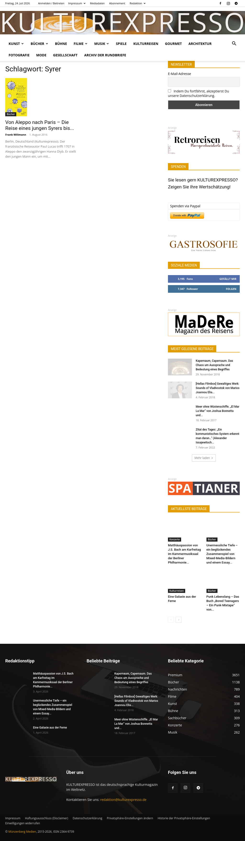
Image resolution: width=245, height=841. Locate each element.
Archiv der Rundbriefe (105, 55)
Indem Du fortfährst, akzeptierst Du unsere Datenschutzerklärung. (198, 93)
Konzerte (174, 539)
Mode (41, 55)
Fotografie (19, 55)
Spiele (121, 43)
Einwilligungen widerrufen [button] (22, 823)
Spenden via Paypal (185, 206)
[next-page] (179, 620)
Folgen (231, 289)
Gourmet (173, 43)
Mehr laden (204, 458)
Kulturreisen (145, 43)
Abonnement (117, 3)
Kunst (16, 43)
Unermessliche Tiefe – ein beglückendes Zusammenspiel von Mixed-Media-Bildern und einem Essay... (222, 553)
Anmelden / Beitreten (51, 3)
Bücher (39, 43)
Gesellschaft (65, 55)
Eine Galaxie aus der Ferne (50, 727)
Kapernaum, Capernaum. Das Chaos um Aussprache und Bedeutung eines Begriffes (214, 365)
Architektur (200, 43)
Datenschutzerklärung (87, 818)
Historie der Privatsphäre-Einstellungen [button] (184, 818)
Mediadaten (97, 3)
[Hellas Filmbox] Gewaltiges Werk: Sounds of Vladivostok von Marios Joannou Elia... (217, 388)
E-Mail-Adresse (179, 73)
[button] (234, 44)
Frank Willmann (15, 134)
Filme (80, 43)
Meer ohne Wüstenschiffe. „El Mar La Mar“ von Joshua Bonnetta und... (217, 411)
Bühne (61, 43)
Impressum (76, 3)
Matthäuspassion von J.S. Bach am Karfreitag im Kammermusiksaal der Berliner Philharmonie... (184, 553)
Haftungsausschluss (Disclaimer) (46, 818)
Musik (101, 43)
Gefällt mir (227, 279)
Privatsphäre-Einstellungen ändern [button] (130, 818)
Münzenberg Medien (22, 832)
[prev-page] (171, 620)
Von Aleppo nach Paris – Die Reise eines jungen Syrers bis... (39, 125)
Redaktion (137, 3)
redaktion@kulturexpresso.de (123, 799)
